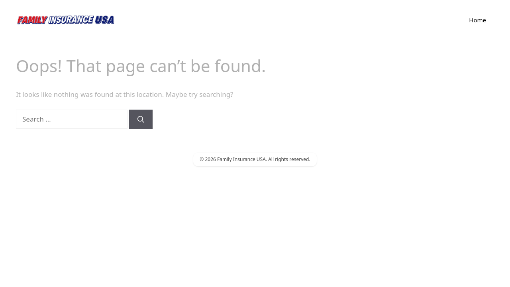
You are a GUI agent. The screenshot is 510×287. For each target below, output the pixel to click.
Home (477, 20)
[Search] (141, 119)
